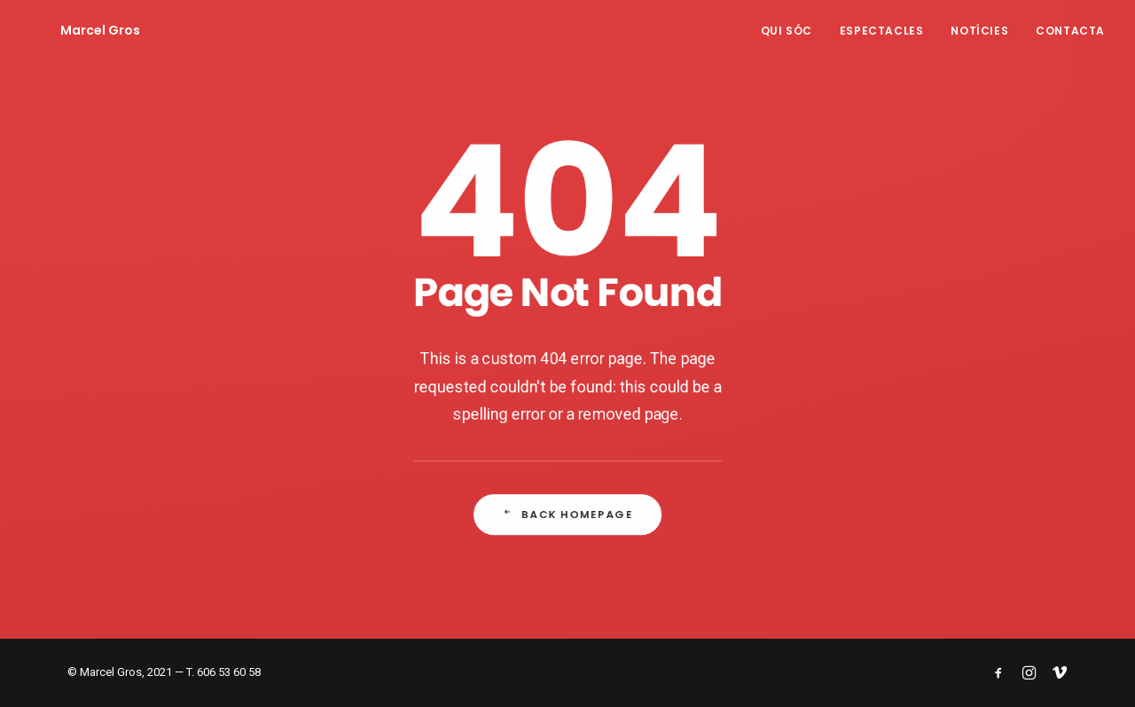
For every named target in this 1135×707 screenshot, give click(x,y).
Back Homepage (567, 515)
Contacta (1070, 30)
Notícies (979, 30)
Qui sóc (786, 30)
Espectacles (882, 30)
